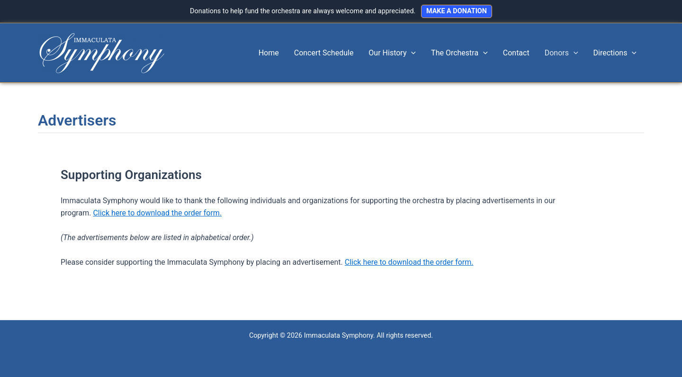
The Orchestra (459, 53)
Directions (615, 53)
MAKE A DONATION (456, 11)
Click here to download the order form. (157, 212)
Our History (392, 53)
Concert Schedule (324, 52)
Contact (516, 52)
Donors (561, 53)
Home (269, 52)
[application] (411, 53)
